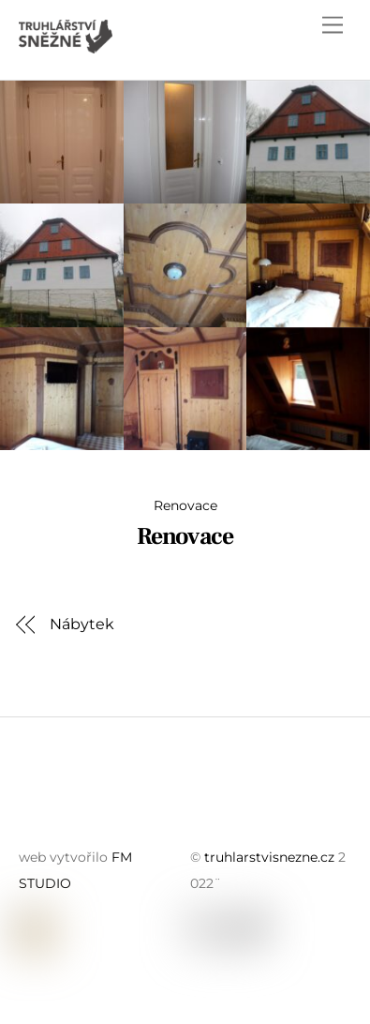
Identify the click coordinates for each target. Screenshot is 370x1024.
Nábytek (81, 624)
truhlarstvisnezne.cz (269, 857)
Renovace (185, 505)
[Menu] (332, 26)
